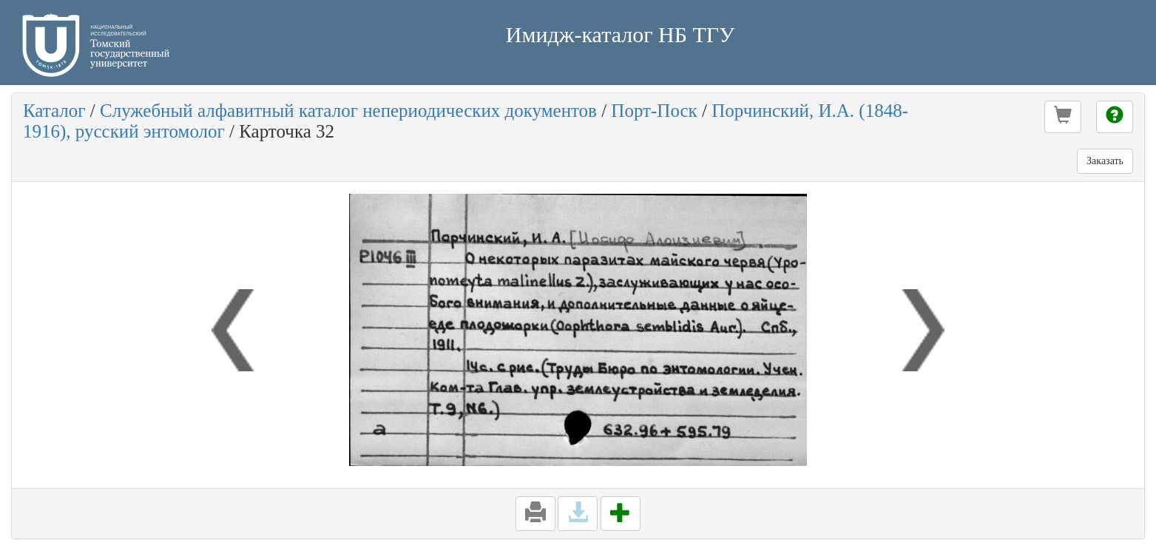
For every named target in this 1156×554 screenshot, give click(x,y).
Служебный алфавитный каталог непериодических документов (348, 111)
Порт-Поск (654, 111)
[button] (1062, 117)
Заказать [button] (1104, 160)
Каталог (54, 111)
